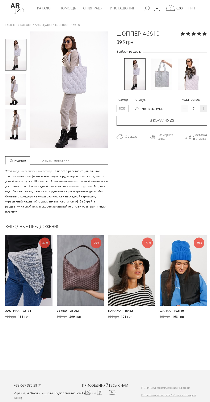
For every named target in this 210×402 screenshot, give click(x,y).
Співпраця (93, 8)
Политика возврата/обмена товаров (168, 395)
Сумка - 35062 (68, 310)
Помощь (68, 8)
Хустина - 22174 (18, 310)
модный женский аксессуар (32, 171)
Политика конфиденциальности (165, 387)
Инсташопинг (123, 8)
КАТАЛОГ (44, 8)
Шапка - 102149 (172, 310)
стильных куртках (79, 186)
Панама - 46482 (120, 310)
